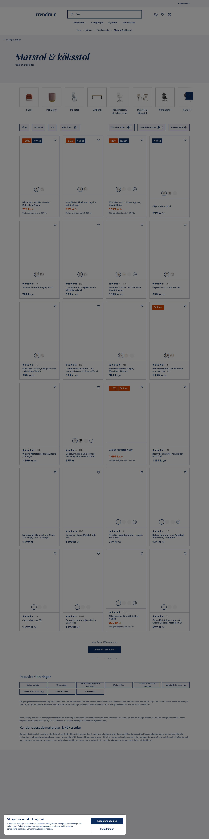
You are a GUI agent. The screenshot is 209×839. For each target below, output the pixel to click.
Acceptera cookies (107, 821)
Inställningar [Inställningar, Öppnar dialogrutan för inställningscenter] (107, 829)
